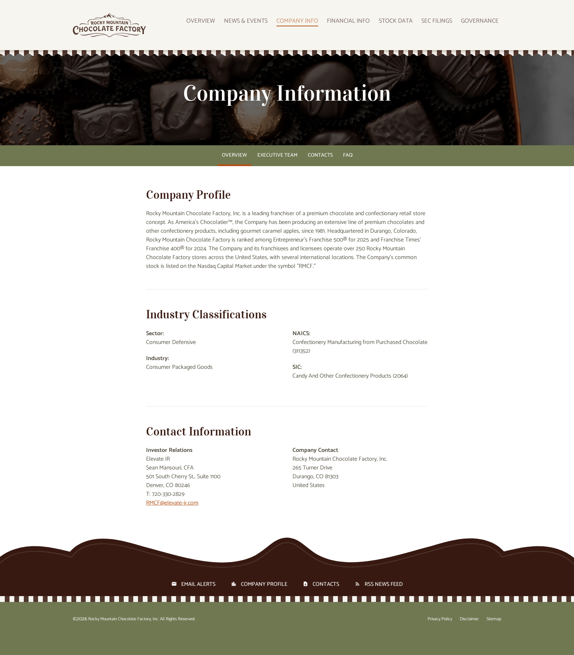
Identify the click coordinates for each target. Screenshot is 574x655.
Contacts (320, 174)
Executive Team (277, 174)
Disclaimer (469, 638)
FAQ (348, 174)
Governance (483, 26)
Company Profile (264, 602)
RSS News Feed (384, 602)
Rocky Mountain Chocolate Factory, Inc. (123, 637)
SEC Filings (444, 26)
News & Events (269, 26)
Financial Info (363, 26)
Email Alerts (198, 602)
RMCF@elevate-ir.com (172, 522)
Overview (228, 26)
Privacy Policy (440, 638)
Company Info (316, 26)
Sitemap (494, 638)
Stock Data (407, 26)
